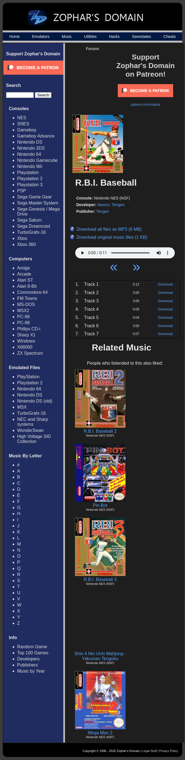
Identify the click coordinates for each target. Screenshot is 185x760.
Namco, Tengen (110, 205)
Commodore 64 (32, 292)
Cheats (169, 36)
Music (67, 36)
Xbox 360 (26, 244)
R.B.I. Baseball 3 (100, 579)
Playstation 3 (30, 184)
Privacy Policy (168, 751)
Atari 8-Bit (27, 286)
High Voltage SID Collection (34, 439)
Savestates (141, 36)
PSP (21, 190)
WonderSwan (30, 430)
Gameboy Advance (35, 136)
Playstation (28, 172)
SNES (23, 123)
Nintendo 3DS (31, 148)
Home (14, 36)
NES (21, 117)
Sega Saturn (29, 220)
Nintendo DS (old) (34, 401)
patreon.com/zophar (145, 105)
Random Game (32, 646)
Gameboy (26, 130)
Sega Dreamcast (33, 226)
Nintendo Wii (29, 166)
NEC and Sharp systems (32, 422)
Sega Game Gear (34, 196)
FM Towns (27, 298)
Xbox (22, 238)
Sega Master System (37, 203)
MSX (22, 407)
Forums (92, 48)
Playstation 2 (30, 178)
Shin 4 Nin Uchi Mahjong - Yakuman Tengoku (100, 656)
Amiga (23, 268)
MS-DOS (26, 304)
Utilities (90, 36)
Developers (28, 659)
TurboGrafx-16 (31, 232)
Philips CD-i (28, 328)
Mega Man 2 (100, 732)
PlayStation (28, 376)
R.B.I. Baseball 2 (100, 431)
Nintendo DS (29, 142)
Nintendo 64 (29, 154)
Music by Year (31, 671)
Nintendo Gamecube (37, 160)
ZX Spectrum (30, 353)
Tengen (102, 211)
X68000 (24, 347)
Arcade (24, 274)
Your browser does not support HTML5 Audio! (125, 251)
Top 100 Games (32, 652)
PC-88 (23, 316)
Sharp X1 (26, 335)
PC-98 (23, 322)
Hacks (114, 36)
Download (165, 284)
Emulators (40, 36)
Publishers (27, 665)
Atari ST (25, 280)
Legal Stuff (149, 751)
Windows (26, 341)
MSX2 (23, 310)
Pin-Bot (100, 505)
